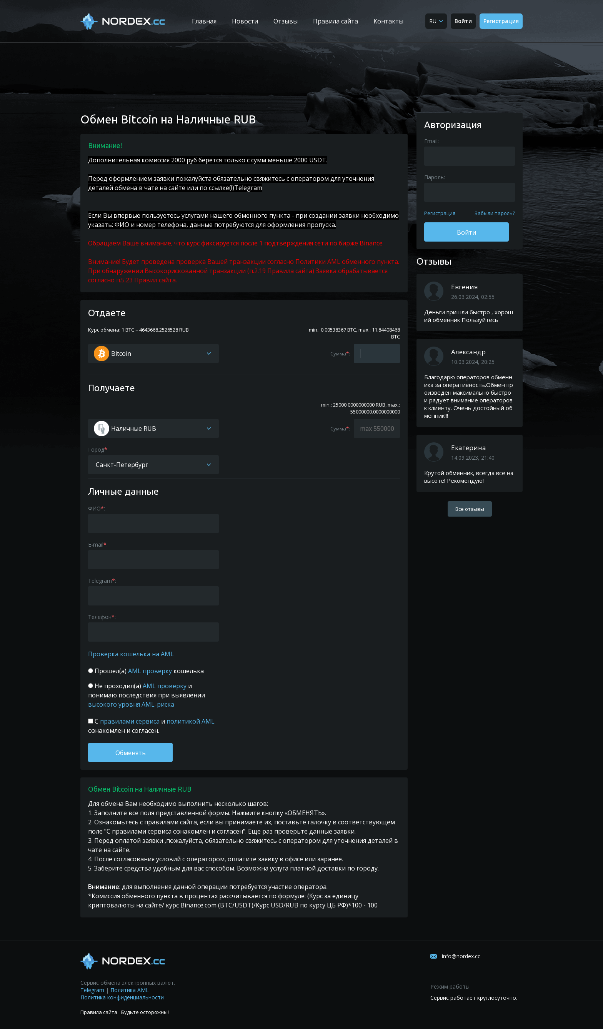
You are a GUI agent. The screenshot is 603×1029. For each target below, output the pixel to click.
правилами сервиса (130, 721)
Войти (463, 21)
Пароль (434, 177)
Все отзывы (469, 508)
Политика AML (129, 990)
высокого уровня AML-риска (131, 704)
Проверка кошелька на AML (131, 654)
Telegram (248, 187)
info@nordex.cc (461, 956)
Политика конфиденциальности (122, 997)
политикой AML (190, 721)
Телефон (100, 616)
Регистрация (501, 21)
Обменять (130, 753)
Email (431, 141)
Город (96, 449)
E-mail (95, 544)
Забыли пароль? (495, 213)
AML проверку (150, 671)
